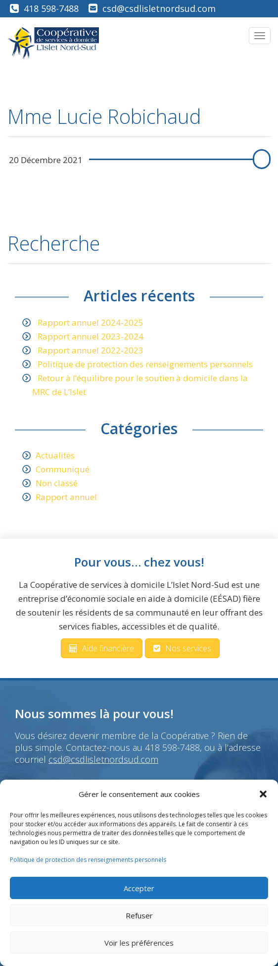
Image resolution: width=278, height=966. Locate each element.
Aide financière (101, 648)
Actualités (55, 455)
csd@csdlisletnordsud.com (159, 8)
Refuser (139, 915)
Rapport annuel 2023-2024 (90, 336)
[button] (263, 794)
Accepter (139, 888)
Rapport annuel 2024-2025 (90, 322)
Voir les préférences (139, 943)
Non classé (57, 483)
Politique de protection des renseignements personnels (88, 859)
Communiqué (63, 469)
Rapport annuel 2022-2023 (90, 350)
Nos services (182, 648)
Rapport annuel (66, 497)
